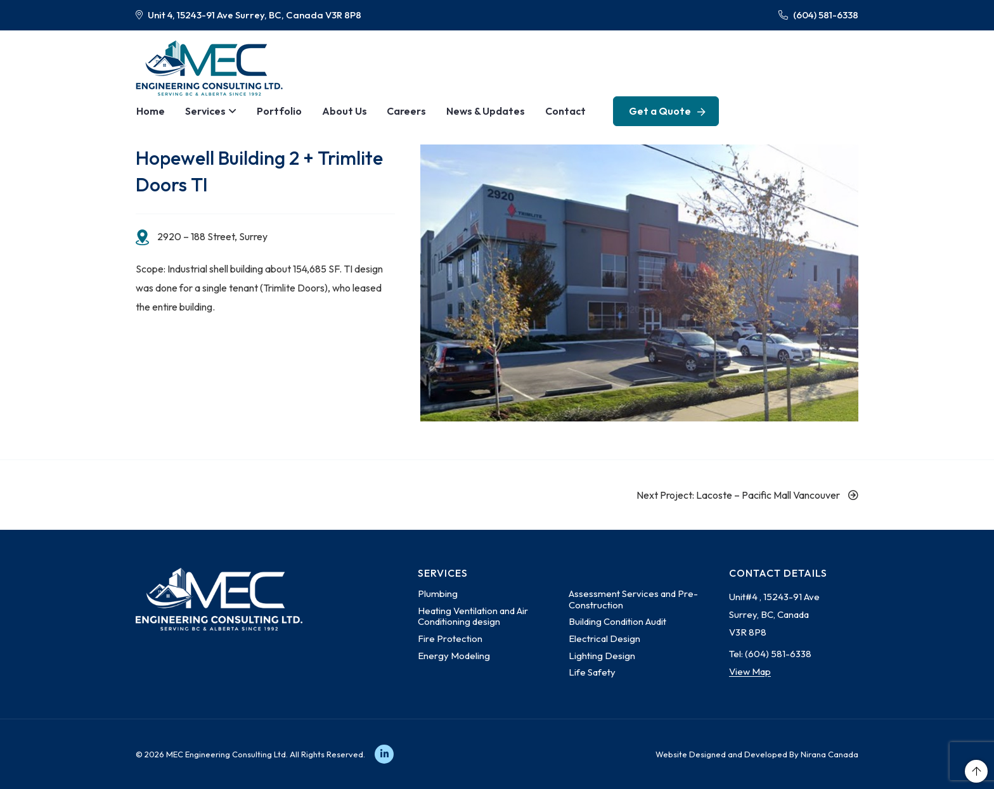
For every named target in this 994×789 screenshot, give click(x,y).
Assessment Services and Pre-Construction (633, 599)
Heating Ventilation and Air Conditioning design (473, 616)
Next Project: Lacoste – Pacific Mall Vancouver (747, 495)
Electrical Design (604, 638)
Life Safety (592, 672)
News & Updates (478, 111)
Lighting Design (602, 656)
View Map (750, 671)
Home (150, 111)
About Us (338, 111)
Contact (556, 111)
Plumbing (438, 593)
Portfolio (274, 111)
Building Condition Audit (617, 621)
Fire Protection (450, 638)
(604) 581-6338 (818, 15)
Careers (400, 111)
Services (203, 111)
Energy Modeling (454, 656)
